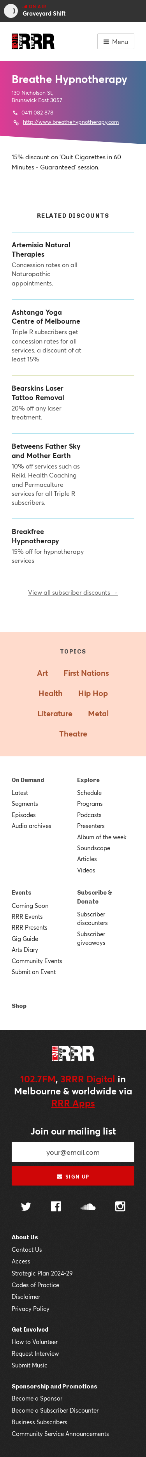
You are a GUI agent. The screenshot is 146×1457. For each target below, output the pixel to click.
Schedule (89, 792)
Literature (54, 713)
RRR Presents (29, 927)
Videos (86, 870)
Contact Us (27, 1249)
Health (51, 693)
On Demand (28, 780)
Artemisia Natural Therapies (41, 249)
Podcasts (89, 815)
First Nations (86, 673)
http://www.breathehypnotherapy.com (71, 121)
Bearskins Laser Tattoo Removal (38, 393)
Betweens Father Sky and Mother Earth (46, 451)
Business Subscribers (39, 1422)
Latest (20, 792)
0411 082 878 (37, 112)
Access (21, 1261)
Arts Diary (25, 949)
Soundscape (93, 848)
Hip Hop (93, 693)
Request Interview (35, 1353)
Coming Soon (30, 905)
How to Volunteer (35, 1342)
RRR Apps (73, 1103)
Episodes (24, 815)
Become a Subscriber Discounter (55, 1410)
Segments (25, 803)
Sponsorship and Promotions (54, 1386)
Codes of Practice (35, 1285)
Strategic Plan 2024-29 (42, 1273)
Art (42, 673)
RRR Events (27, 916)
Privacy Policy (30, 1309)
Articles (87, 859)
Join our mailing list (73, 1131)
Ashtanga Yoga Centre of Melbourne (46, 317)
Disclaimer (26, 1296)
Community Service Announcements (60, 1434)
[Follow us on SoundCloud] (88, 1207)
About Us (25, 1237)
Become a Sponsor (37, 1398)
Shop (19, 1006)
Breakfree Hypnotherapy (35, 536)
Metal (98, 713)
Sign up (73, 1176)
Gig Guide (25, 939)
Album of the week (102, 837)
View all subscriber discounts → (73, 592)
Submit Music (29, 1365)
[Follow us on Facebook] (56, 1207)
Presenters (91, 826)
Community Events (37, 961)
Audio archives (31, 826)
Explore (88, 780)
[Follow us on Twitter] (26, 1207)
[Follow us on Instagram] (120, 1207)
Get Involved (30, 1329)
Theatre (73, 733)
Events (22, 892)
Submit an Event (34, 972)
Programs (90, 803)
